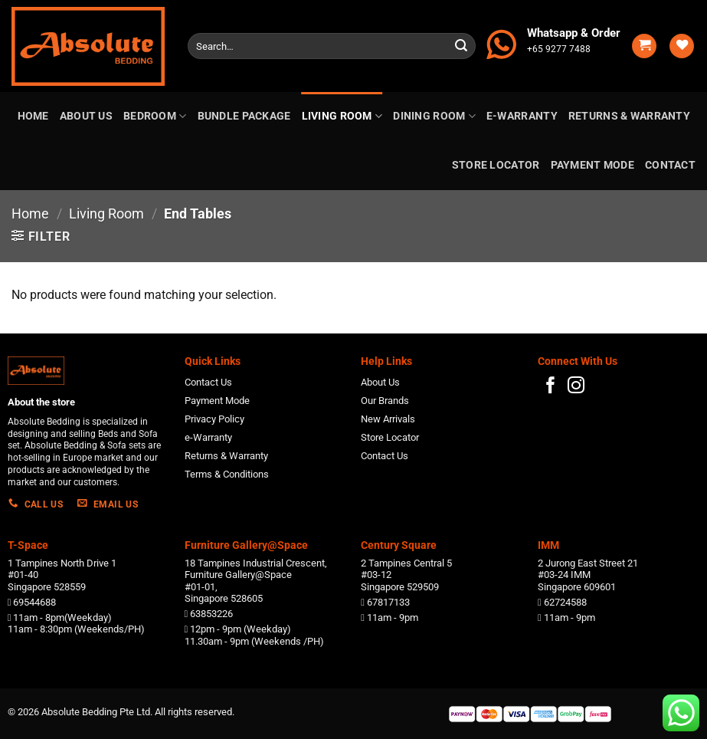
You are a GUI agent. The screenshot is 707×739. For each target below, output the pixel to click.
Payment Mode (592, 165)
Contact (670, 165)
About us (86, 116)
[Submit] (461, 46)
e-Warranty (522, 116)
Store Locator (496, 165)
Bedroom (155, 116)
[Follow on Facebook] (550, 386)
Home (33, 116)
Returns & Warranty (629, 116)
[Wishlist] (681, 46)
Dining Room (434, 116)
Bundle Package (244, 116)
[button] (644, 46)
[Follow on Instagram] (576, 386)
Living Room (342, 116)
